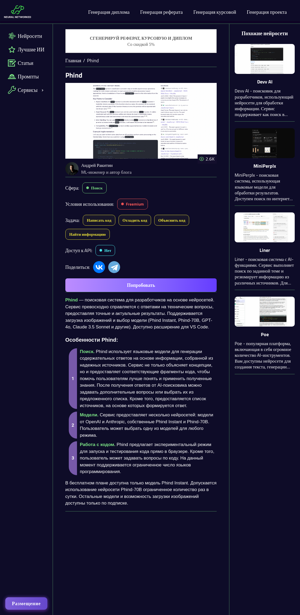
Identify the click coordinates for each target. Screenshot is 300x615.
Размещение (26, 603)
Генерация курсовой (214, 12)
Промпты (23, 76)
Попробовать (141, 285)
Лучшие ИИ (26, 49)
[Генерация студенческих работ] (141, 41)
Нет (107, 250)
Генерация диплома (109, 12)
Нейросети (25, 36)
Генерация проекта (267, 12)
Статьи (20, 63)
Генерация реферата (161, 12)
